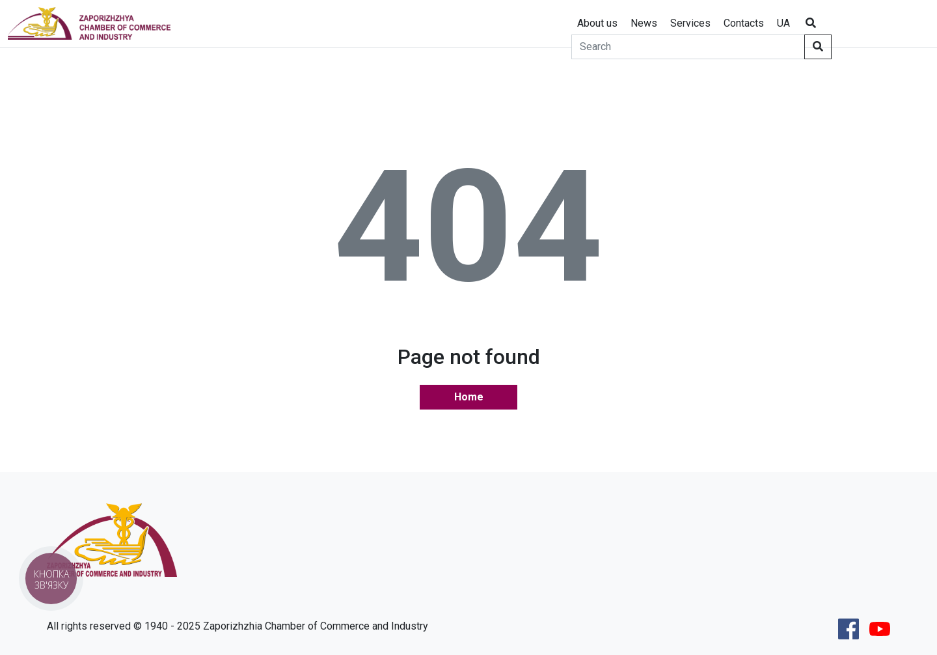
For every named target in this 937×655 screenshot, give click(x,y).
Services (690, 23)
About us (597, 23)
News (644, 23)
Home (468, 397)
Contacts (744, 23)
